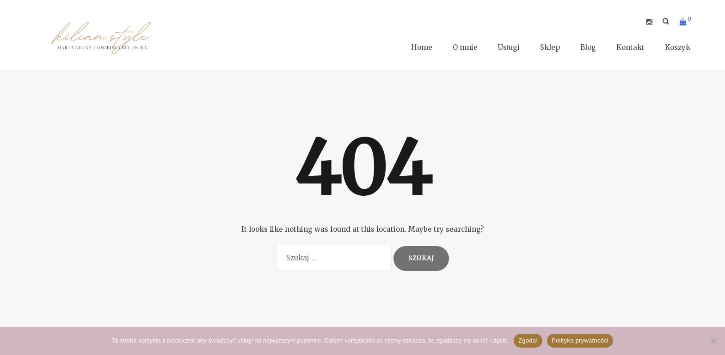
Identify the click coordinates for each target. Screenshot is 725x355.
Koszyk (677, 47)
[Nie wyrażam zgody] (713, 340)
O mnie (465, 47)
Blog (588, 47)
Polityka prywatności (580, 340)
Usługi (509, 47)
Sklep (550, 47)
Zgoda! (528, 340)
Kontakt (630, 47)
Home (421, 47)
